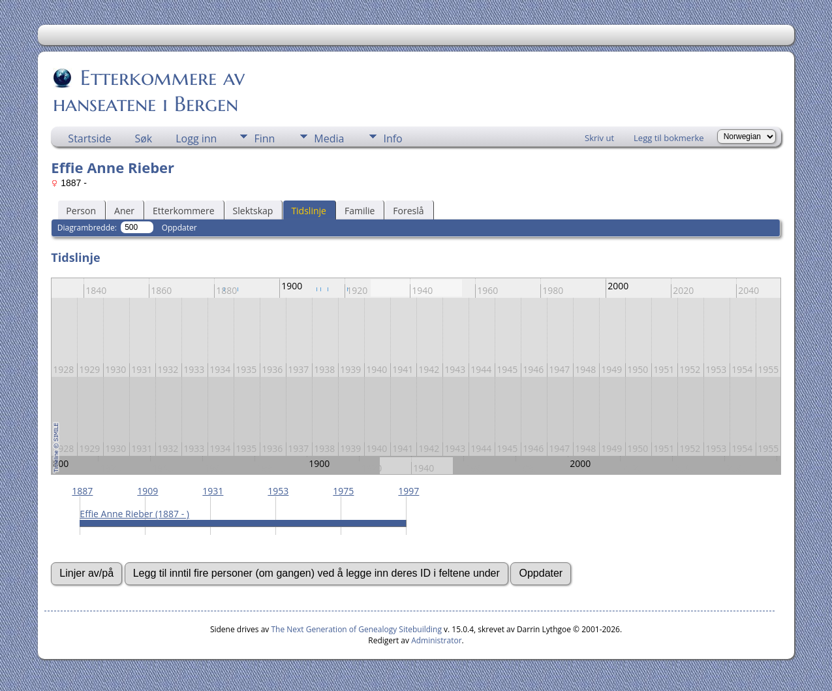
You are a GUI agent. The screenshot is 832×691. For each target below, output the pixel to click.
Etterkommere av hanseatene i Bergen (149, 91)
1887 (82, 491)
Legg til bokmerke (669, 138)
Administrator (436, 640)
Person (81, 210)
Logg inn (196, 138)
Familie (360, 210)
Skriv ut (599, 138)
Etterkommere (184, 210)
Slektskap (253, 210)
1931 (212, 491)
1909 (147, 491)
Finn (264, 138)
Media (329, 138)
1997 (408, 491)
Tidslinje (308, 210)
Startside (89, 138)
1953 (278, 491)
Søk (143, 138)
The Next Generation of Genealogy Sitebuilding (356, 629)
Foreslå (408, 210)
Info (392, 138)
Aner (124, 210)
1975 (343, 491)
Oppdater (179, 227)
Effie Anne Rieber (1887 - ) (134, 513)
